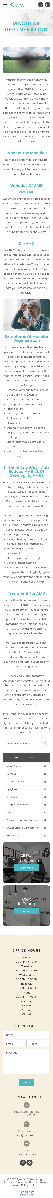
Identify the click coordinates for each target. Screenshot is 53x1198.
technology (13, 835)
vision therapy (15, 766)
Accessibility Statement (32, 1182)
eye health (12, 797)
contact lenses (15, 781)
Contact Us (26, 911)
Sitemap (36, 1185)
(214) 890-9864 (26, 1135)
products (12, 812)
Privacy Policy (20, 1185)
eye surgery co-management (23, 820)
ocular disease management (22, 827)
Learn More (26, 867)
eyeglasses (13, 789)
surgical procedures (17, 804)
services (11, 773)
